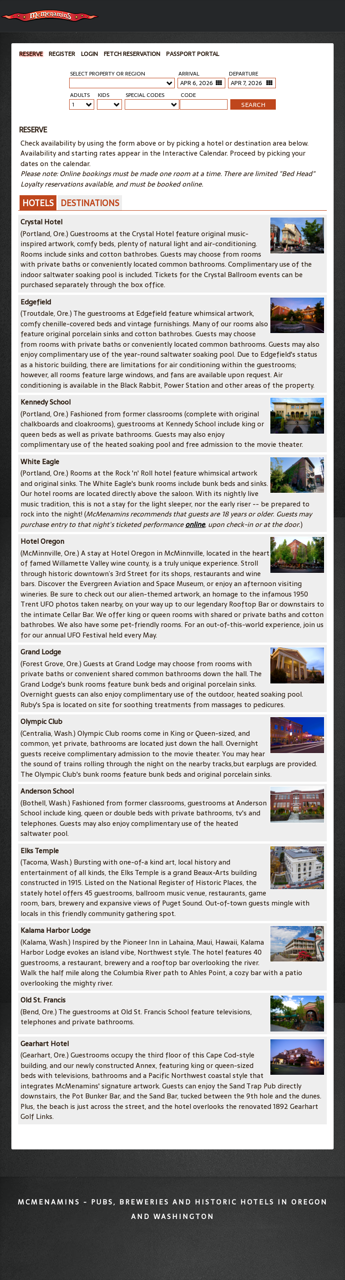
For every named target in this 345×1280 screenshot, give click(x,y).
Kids (103, 95)
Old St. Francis (43, 1000)
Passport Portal (192, 54)
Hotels (38, 203)
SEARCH (253, 105)
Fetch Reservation (132, 54)
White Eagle (39, 461)
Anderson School (47, 791)
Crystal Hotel (41, 222)
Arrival (188, 74)
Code (188, 95)
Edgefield (35, 302)
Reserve (31, 54)
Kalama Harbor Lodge (55, 930)
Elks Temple (39, 850)
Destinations (90, 203)
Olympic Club (41, 721)
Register (62, 54)
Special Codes (145, 95)
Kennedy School (45, 402)
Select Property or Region (107, 74)
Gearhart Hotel (44, 1043)
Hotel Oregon (42, 541)
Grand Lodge (40, 652)
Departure (243, 74)
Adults (80, 95)
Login (89, 54)
